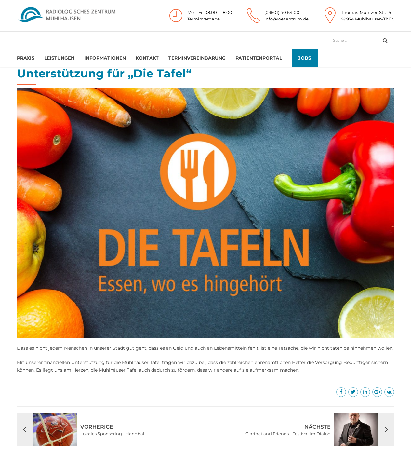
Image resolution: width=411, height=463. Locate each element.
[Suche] (357, 40)
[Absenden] (385, 40)
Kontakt (147, 58)
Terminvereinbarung (197, 58)
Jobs (304, 58)
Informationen (105, 58)
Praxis (25, 58)
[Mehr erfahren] (341, 392)
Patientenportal (258, 58)
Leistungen (59, 58)
